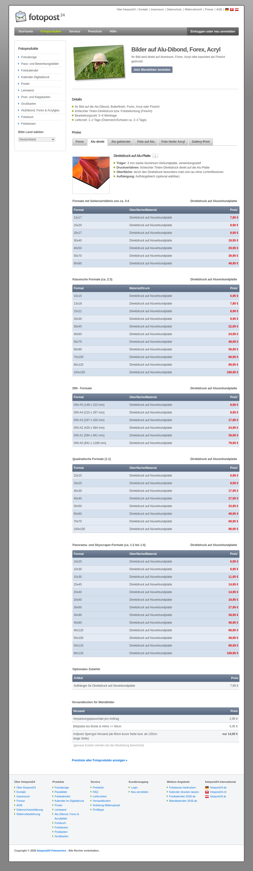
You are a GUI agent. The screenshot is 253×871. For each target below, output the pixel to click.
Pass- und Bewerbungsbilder (40, 64)
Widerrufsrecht (193, 9)
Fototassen (28, 123)
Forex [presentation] (80, 141)
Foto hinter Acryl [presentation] (173, 141)
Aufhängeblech (145, 176)
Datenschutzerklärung (29, 809)
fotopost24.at (218, 796)
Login (134, 787)
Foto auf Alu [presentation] (146, 141)
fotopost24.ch (218, 791)
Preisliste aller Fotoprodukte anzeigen (98, 760)
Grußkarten (28, 103)
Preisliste (98, 787)
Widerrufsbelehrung (28, 814)
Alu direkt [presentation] (97, 141)
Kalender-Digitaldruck (35, 77)
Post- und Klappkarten (35, 97)
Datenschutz (174, 9)
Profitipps (98, 809)
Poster (25, 83)
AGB (219, 9)
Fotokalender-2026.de (182, 796)
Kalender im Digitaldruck (69, 800)
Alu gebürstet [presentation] (120, 141)
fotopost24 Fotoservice (51, 850)
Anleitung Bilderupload (106, 805)
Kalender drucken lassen (184, 791)
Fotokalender (29, 70)
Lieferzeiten (100, 796)
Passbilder (61, 791)
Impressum (157, 9)
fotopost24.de (218, 787)
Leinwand (27, 90)
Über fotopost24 (126, 9)
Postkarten (61, 831)
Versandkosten (102, 800)
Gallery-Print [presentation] (201, 141)
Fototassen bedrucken (182, 787)
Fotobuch (27, 117)
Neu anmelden (140, 791)
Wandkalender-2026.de (183, 800)
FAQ (95, 791)
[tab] (79, 141)
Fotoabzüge (29, 57)
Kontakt (143, 9)
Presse (209, 9)
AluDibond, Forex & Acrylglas (40, 110)
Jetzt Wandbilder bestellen (152, 69)
